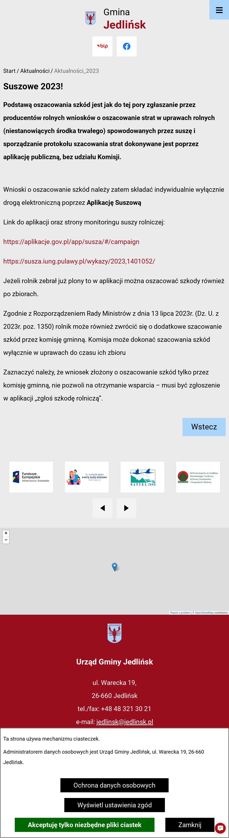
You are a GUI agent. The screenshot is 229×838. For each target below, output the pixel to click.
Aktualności (35, 71)
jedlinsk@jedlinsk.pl (124, 722)
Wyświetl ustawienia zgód (114, 805)
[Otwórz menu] (219, 10)
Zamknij (189, 825)
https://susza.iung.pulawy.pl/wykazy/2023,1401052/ (79, 261)
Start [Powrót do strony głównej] (9, 71)
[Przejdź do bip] (102, 46)
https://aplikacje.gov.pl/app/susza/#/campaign (71, 241)
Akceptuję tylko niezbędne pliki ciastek (84, 825)
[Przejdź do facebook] (127, 46)
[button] (220, 828)
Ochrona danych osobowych (114, 785)
